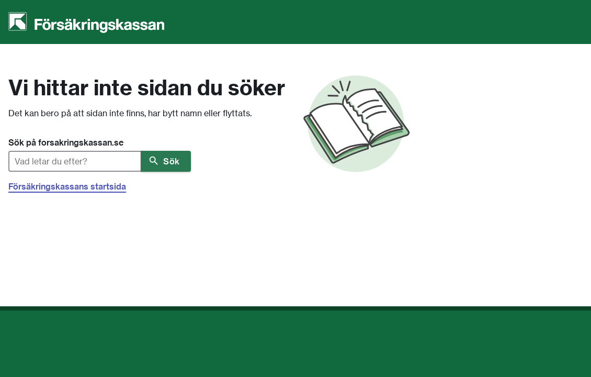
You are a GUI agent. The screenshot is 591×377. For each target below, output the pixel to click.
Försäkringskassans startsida (67, 186)
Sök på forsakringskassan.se (65, 142)
